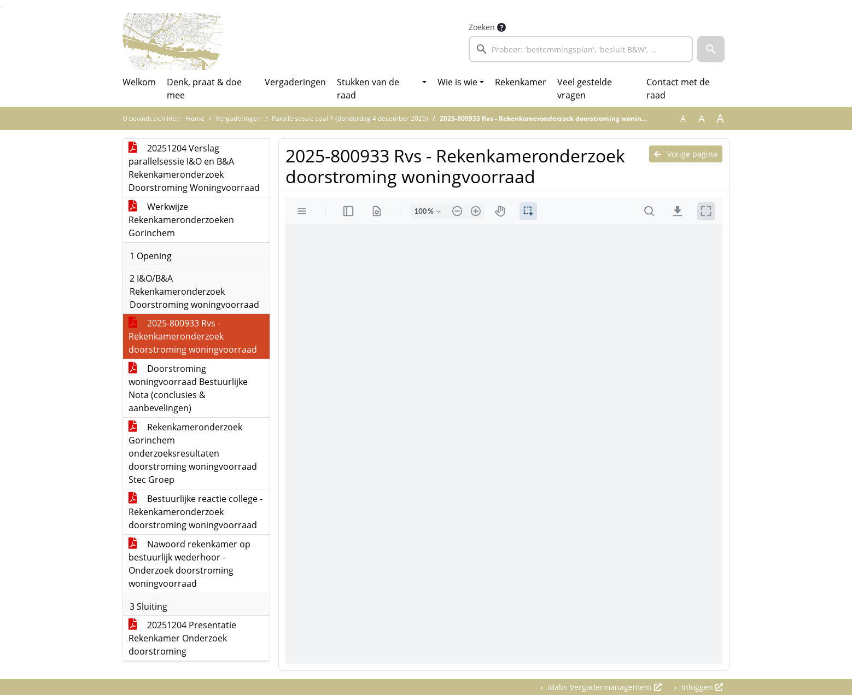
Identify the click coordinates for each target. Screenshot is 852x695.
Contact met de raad (678, 88)
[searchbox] (581, 49)
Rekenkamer (520, 82)
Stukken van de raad (368, 88)
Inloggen (701, 687)
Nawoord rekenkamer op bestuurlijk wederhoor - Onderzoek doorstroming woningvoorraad (189, 563)
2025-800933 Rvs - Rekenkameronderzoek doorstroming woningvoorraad (193, 336)
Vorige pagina (685, 154)
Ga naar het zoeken (1, 7)
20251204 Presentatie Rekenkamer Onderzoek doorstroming (182, 638)
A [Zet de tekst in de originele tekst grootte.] (683, 119)
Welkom (139, 82)
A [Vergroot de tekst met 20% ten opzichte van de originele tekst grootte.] (701, 118)
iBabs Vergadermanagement (603, 687)
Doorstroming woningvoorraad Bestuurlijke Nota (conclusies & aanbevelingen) (188, 388)
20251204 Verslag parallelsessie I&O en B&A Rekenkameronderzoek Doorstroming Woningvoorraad (194, 168)
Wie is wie (457, 82)
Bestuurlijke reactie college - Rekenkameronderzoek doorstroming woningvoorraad (195, 512)
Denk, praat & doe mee (204, 88)
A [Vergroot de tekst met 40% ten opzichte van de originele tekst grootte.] (720, 118)
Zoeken (482, 27)
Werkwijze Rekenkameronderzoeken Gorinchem (181, 220)
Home (195, 118)
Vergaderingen (295, 82)
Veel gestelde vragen (584, 88)
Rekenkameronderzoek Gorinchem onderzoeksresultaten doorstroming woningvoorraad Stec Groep (193, 453)
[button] (711, 49)
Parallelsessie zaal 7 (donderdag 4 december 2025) (350, 118)
